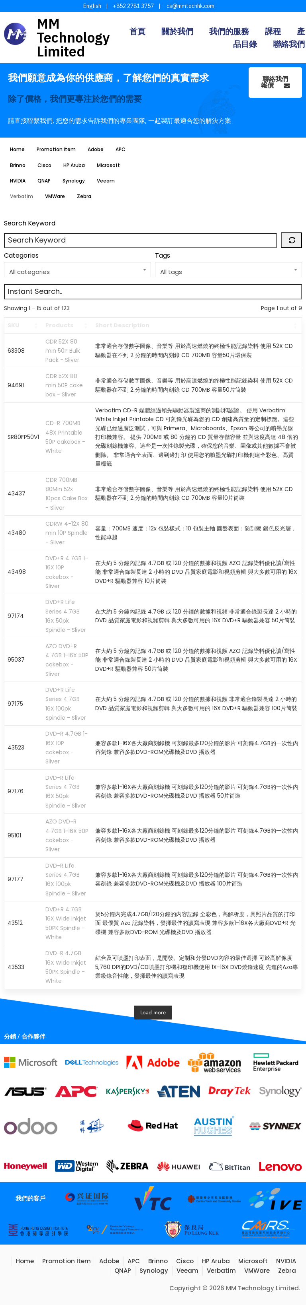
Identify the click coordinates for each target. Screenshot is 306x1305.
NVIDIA (18, 180)
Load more (153, 1012)
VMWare (55, 196)
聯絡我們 (289, 44)
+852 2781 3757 (133, 6)
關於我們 (177, 31)
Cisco (44, 165)
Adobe (96, 149)
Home (17, 149)
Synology (74, 180)
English (92, 6)
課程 (273, 31)
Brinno (18, 165)
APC (121, 149)
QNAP (44, 180)
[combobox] (77, 269)
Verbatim (21, 196)
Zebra (84, 196)
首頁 (137, 31)
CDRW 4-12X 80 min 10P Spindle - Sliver (66, 533)
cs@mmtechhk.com (189, 6)
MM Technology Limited (73, 37)
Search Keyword (29, 223)
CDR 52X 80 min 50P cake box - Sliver (64, 385)
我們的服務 (229, 31)
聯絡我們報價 (275, 82)
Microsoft (108, 165)
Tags (162, 255)
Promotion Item (56, 149)
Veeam (106, 180)
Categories (21, 255)
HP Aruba (74, 165)
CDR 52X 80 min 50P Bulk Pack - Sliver (62, 351)
